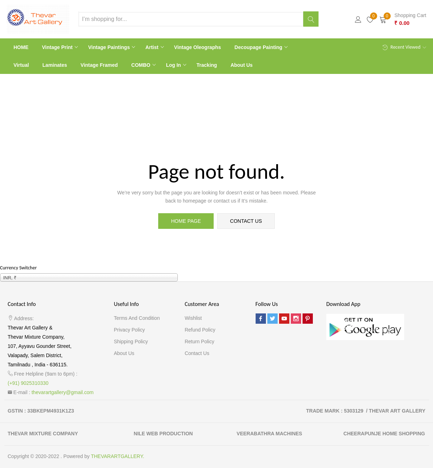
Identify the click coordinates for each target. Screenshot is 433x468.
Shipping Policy (131, 341)
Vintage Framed (99, 65)
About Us (241, 65)
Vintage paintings (109, 47)
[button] (402, 19)
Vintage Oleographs (197, 47)
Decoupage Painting (259, 47)
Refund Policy (200, 330)
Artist (152, 47)
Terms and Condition (137, 318)
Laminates (54, 65)
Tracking (207, 65)
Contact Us (197, 353)
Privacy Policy (129, 330)
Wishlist (193, 318)
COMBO (141, 65)
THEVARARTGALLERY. (117, 456)
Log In (174, 65)
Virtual (21, 65)
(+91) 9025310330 (28, 383)
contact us (246, 221)
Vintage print (58, 47)
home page (186, 221)
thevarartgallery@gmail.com (63, 392)
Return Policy (199, 341)
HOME (21, 47)
